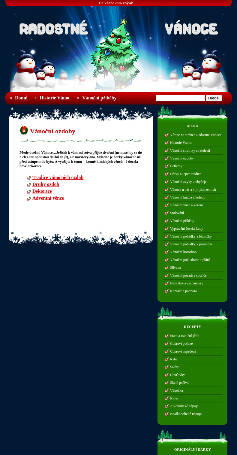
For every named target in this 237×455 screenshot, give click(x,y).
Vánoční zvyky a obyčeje (188, 182)
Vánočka (176, 390)
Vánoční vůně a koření (186, 205)
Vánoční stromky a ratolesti (190, 150)
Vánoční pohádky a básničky (191, 236)
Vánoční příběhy (99, 97)
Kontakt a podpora (183, 291)
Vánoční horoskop (183, 252)
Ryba (174, 359)
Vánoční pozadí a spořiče (188, 275)
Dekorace (42, 192)
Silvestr (175, 267)
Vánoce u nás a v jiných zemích (193, 189)
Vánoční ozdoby (52, 131)
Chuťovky (177, 375)
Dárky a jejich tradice (185, 174)
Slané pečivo (179, 383)
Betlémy (176, 166)
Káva (174, 398)
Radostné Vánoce (118, 27)
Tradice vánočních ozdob (57, 178)
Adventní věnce (48, 199)
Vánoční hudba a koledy (187, 197)
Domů (21, 97)
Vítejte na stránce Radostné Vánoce (195, 135)
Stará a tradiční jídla (184, 336)
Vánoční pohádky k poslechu (191, 244)
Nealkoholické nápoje (186, 414)
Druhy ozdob (45, 185)
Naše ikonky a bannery (186, 283)
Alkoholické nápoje (184, 406)
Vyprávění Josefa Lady (186, 228)
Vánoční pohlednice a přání (190, 260)
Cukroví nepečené (183, 351)
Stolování (177, 213)
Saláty (174, 367)
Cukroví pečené (181, 343)
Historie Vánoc (55, 97)
